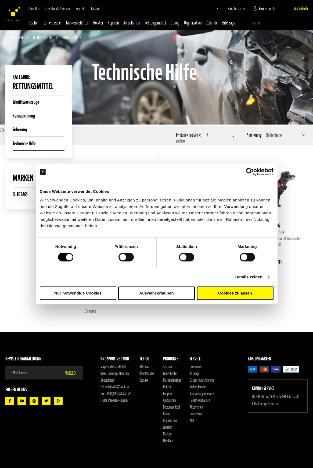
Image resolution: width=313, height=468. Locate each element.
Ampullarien (131, 22)
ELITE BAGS (20, 194)
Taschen (33, 22)
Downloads (196, 367)
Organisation (193, 22)
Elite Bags (228, 22)
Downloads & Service (57, 9)
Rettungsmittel (155, 22)
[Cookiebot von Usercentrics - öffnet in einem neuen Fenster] (250, 172)
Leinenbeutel (53, 22)
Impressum (196, 414)
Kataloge (96, 9)
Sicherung (20, 129)
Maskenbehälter (77, 22)
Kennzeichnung (24, 115)
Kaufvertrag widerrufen (202, 393)
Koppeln (113, 22)
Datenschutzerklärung (202, 380)
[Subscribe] (73, 373)
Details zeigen (248, 277)
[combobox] (280, 23)
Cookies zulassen (235, 293)
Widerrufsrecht (198, 387)
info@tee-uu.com (118, 400)
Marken (167, 434)
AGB (192, 420)
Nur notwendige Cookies (78, 293)
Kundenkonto (267, 9)
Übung (175, 22)
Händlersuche (236, 9)
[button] (213, 8)
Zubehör (211, 22)
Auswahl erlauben (156, 293)
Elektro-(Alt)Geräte (200, 400)
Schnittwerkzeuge (26, 102)
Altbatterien (196, 407)
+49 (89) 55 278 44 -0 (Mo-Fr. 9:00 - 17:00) (277, 396)
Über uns (33, 9)
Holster (98, 22)
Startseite (17, 38)
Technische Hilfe (24, 143)
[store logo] (12, 14)
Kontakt (81, 9)
